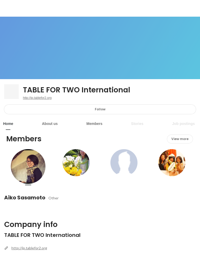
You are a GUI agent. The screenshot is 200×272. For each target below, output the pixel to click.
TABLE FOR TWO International (76, 90)
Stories (137, 124)
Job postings (183, 124)
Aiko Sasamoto (24, 197)
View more (180, 139)
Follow (100, 109)
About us (50, 124)
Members (94, 124)
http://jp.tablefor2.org (37, 98)
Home (8, 124)
